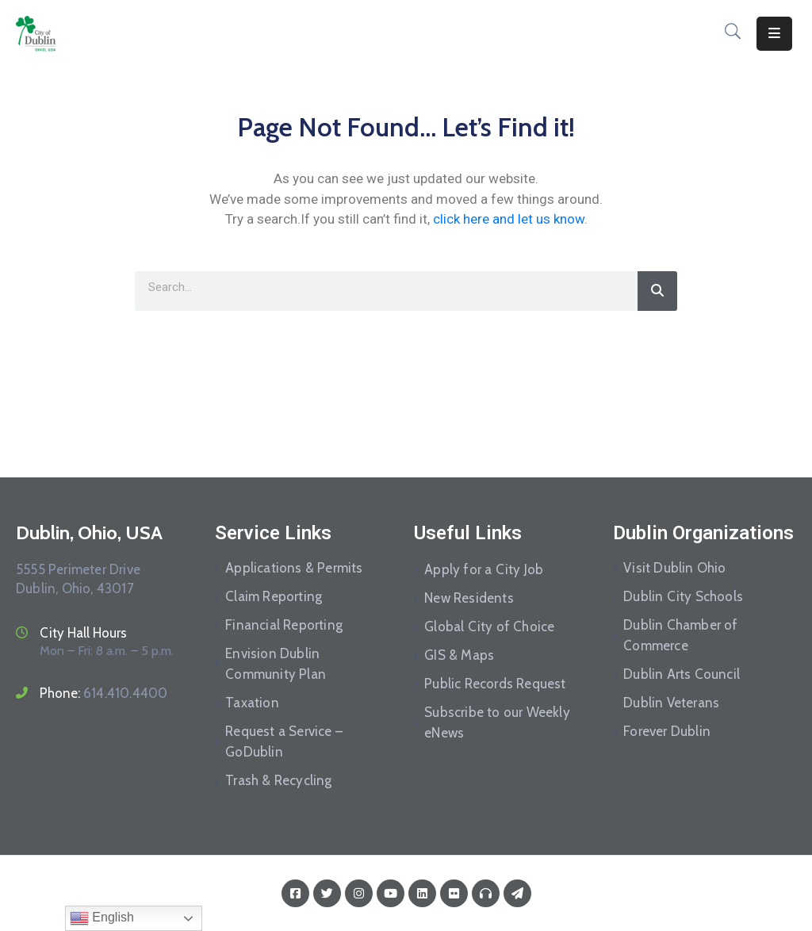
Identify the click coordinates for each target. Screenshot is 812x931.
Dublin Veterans (671, 703)
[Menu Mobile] (774, 34)
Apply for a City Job (483, 569)
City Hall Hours (83, 633)
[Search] (657, 291)
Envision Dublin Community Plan (275, 664)
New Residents (469, 598)
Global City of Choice (489, 626)
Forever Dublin (666, 731)
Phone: (103, 693)
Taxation (252, 703)
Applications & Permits (293, 568)
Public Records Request (494, 684)
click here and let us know (508, 219)
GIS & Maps (459, 655)
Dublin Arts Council (681, 674)
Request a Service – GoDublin (284, 741)
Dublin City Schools (683, 596)
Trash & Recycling (278, 780)
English (102, 918)
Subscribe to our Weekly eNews (497, 722)
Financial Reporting (284, 625)
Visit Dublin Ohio (674, 568)
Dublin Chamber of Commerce (680, 635)
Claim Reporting (273, 596)
